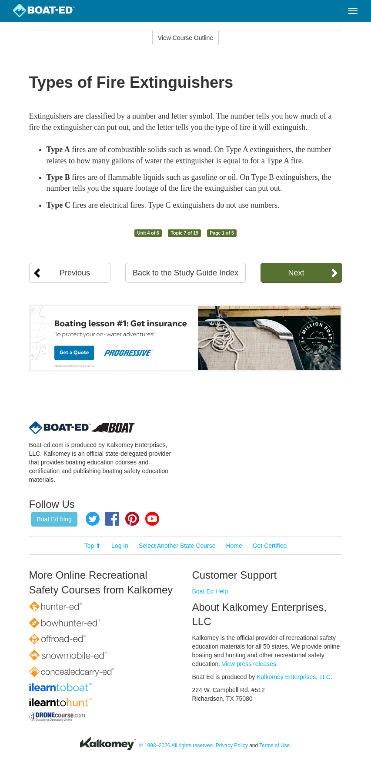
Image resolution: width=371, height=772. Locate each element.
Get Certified (270, 545)
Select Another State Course (177, 545)
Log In (119, 545)
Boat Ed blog (54, 519)
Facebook (112, 519)
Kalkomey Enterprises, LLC (294, 676)
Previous (75, 272)
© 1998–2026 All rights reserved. (176, 745)
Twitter (93, 519)
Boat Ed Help (210, 591)
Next (296, 272)
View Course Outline (185, 37)
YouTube (152, 519)
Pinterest (132, 519)
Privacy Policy (232, 745)
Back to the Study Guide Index (185, 272)
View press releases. (250, 663)
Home (234, 545)
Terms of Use (274, 745)
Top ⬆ (92, 545)
